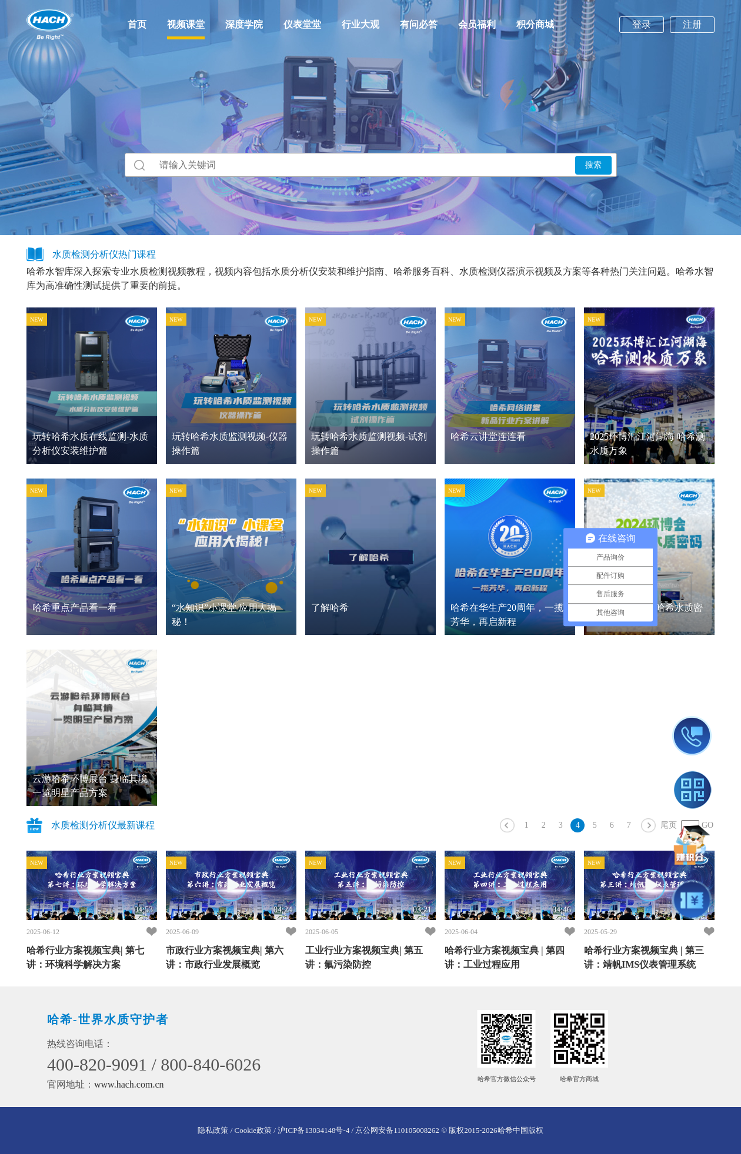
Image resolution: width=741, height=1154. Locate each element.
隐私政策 (213, 1130)
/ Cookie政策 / (253, 1130)
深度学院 (244, 24)
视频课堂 (186, 24)
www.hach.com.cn (128, 1084)
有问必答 (419, 24)
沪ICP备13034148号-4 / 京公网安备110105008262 (358, 1130)
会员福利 (477, 24)
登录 (641, 24)
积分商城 (535, 24)
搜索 (593, 164)
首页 (137, 24)
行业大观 (360, 24)
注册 (692, 24)
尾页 (668, 825)
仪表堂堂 (302, 24)
